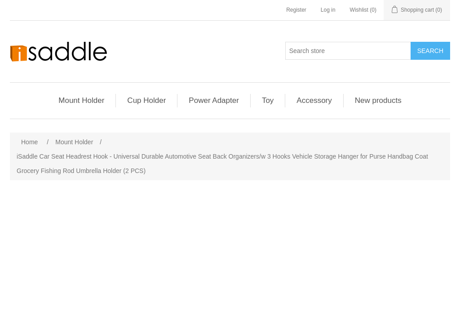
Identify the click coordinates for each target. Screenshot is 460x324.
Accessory (314, 100)
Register (296, 10)
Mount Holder (81, 100)
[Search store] (348, 51)
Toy (268, 100)
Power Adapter (214, 100)
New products (378, 100)
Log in (328, 10)
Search (430, 50)
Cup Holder (146, 100)
